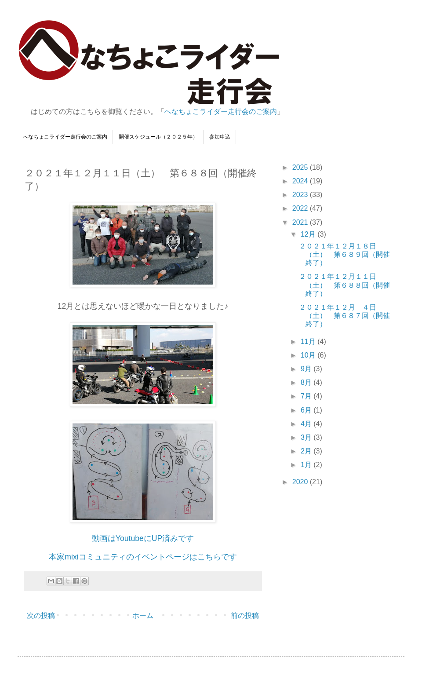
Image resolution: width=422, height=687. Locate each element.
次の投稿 (41, 615)
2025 (301, 167)
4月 (307, 424)
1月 (307, 464)
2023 (301, 194)
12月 (309, 234)
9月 (307, 369)
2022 (301, 208)
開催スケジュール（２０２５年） (158, 137)
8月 (307, 382)
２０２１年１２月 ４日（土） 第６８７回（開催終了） (344, 315)
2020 (301, 482)
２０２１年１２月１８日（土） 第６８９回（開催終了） (344, 254)
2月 (307, 451)
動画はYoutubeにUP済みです (143, 538)
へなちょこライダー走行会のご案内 (220, 111)
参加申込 (219, 137)
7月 (307, 396)
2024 (301, 181)
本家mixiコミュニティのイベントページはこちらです (142, 556)
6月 (307, 410)
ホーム (142, 615)
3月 (307, 437)
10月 (309, 355)
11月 (309, 341)
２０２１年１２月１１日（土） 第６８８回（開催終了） (344, 285)
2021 (301, 222)
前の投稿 (245, 615)
